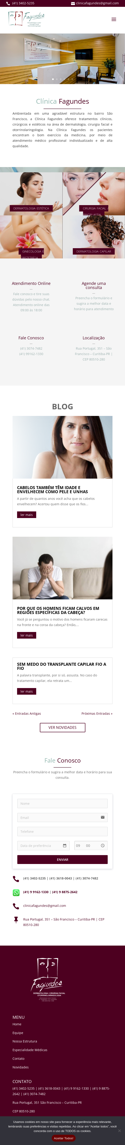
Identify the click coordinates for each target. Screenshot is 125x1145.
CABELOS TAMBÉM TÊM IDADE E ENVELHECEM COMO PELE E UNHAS (52, 489)
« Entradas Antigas (27, 713)
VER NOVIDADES (62, 727)
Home (17, 1024)
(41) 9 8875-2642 (64, 892)
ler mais (26, 515)
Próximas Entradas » (97, 713)
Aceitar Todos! (64, 1138)
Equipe (18, 1033)
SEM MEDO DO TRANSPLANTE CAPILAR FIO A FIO (61, 666)
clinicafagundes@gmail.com (44, 905)
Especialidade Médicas (30, 1050)
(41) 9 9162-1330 (35, 892)
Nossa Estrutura (25, 1041)
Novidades (21, 1067)
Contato (18, 1058)
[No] (119, 1130)
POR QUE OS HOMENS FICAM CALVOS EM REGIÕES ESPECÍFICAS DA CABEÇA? (58, 610)
